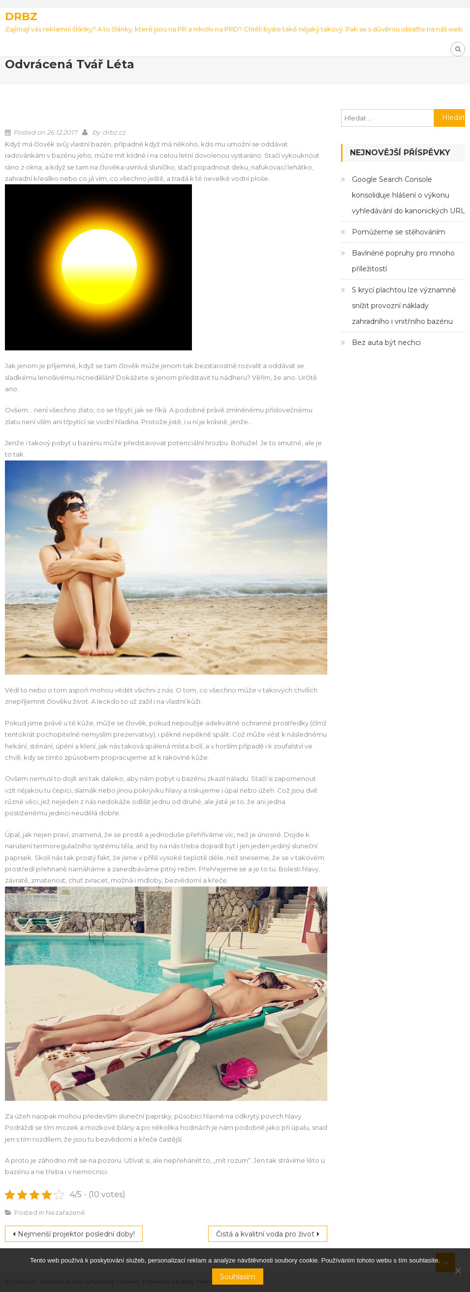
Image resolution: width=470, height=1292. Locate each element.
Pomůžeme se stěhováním (398, 232)
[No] (458, 1270)
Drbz (21, 16)
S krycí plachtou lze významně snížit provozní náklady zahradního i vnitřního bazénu (404, 306)
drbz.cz (113, 132)
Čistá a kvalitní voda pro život (265, 1234)
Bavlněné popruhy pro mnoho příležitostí (403, 261)
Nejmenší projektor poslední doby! (76, 1234)
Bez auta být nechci (386, 342)
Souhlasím (237, 1276)
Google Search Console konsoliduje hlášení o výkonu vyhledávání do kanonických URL (408, 195)
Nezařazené (65, 1212)
